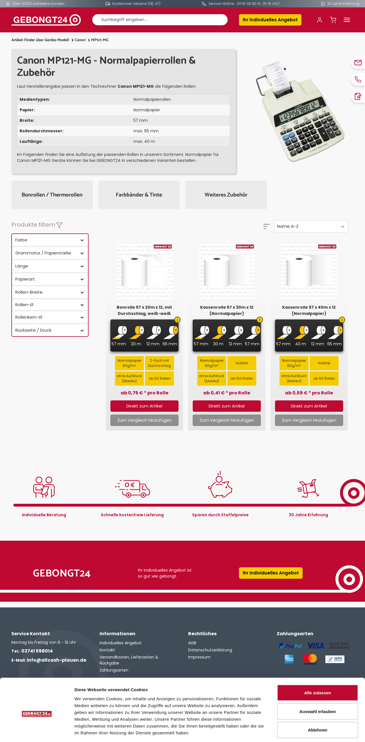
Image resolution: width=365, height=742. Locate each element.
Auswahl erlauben (317, 686)
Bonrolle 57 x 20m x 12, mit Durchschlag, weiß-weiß (144, 310)
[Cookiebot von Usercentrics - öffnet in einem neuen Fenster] (37, 731)
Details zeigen (302, 730)
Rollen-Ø (50, 305)
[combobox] (160, 19)
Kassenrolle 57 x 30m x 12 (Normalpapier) (226, 310)
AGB (192, 643)
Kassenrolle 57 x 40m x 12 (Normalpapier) (309, 310)
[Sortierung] (311, 226)
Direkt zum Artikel (144, 406)
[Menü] (347, 20)
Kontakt (107, 650)
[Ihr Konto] (319, 20)
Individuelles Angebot (121, 643)
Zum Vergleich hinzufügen (144, 420)
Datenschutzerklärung (210, 650)
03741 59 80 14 (248, 3)
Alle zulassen (317, 667)
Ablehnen (317, 704)
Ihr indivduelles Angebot (270, 20)
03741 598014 (32, 651)
